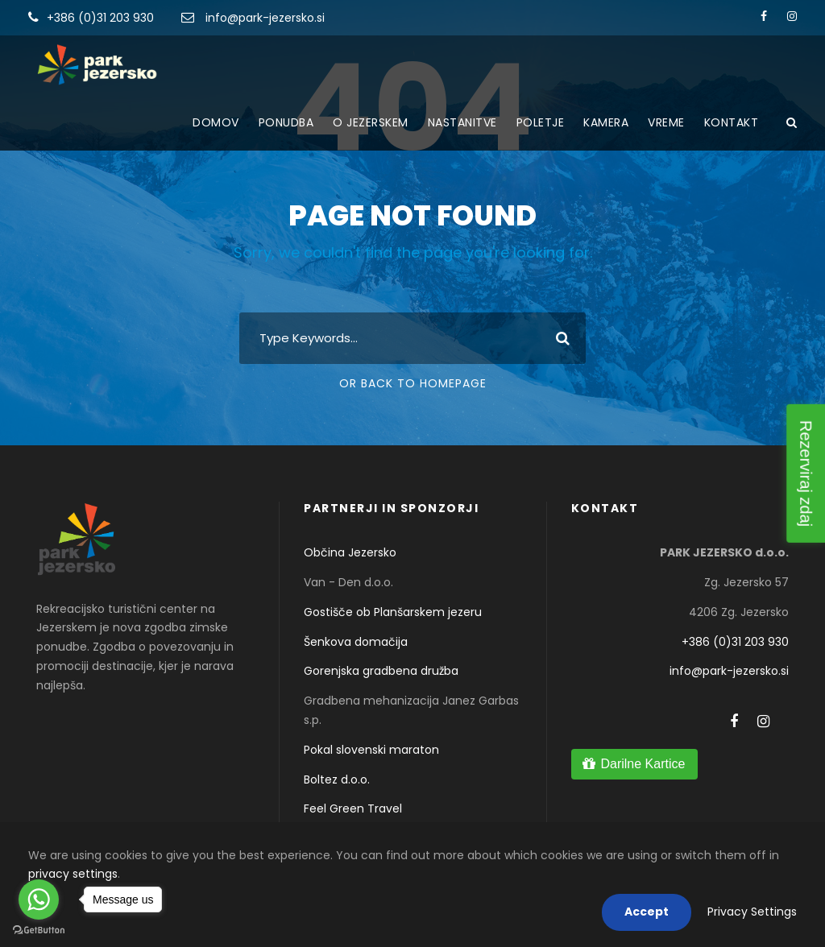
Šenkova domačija (356, 642)
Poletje (540, 122)
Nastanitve (462, 122)
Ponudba (286, 122)
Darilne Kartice (642, 764)
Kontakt (731, 122)
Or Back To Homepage (413, 383)
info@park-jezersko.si (265, 18)
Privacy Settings (752, 912)
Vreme (666, 122)
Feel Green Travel (353, 808)
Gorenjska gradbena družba (381, 671)
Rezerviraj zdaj (806, 473)
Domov (216, 122)
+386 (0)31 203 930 (100, 18)
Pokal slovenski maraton (371, 750)
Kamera (605, 122)
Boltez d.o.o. (337, 779)
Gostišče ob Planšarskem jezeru (393, 612)
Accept (646, 912)
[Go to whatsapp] (39, 899)
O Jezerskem (370, 122)
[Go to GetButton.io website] (38, 930)
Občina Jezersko (350, 552)
